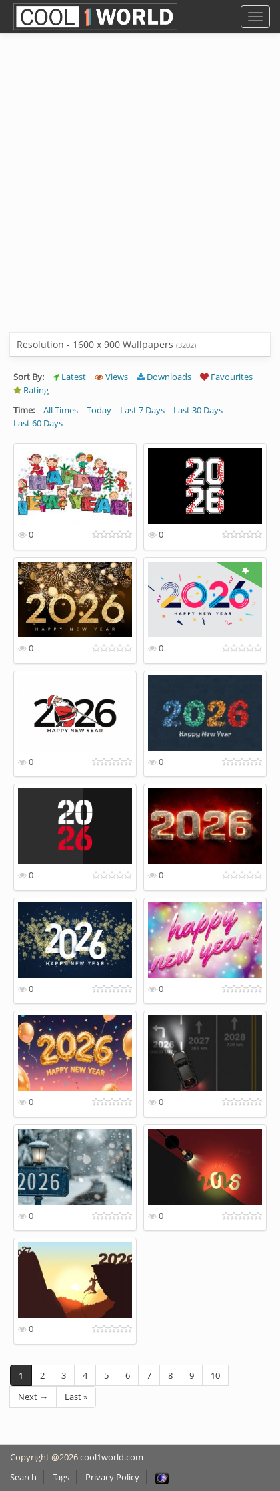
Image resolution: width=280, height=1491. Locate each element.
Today (99, 410)
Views (111, 377)
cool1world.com (111, 1457)
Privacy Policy (112, 1477)
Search (23, 1477)
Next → (33, 1397)
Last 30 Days (198, 410)
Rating (31, 390)
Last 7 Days (142, 410)
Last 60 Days (38, 423)
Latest (69, 377)
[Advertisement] (140, 193)
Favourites (226, 377)
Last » (76, 1397)
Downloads (164, 377)
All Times (60, 410)
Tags (61, 1477)
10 (215, 1375)
